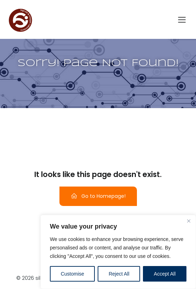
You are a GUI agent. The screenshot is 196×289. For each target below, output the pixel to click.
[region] (118, 252)
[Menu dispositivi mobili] (182, 19)
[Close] (188, 221)
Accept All (164, 274)
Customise (72, 274)
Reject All (119, 274)
